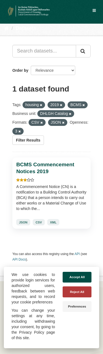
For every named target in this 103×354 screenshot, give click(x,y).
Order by (20, 70)
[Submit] (83, 51)
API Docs (19, 259)
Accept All (77, 277)
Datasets (26, 28)
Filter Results (28, 140)
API (77, 254)
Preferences (77, 306)
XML (53, 222)
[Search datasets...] (44, 51)
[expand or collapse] (94, 10)
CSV (38, 222)
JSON (23, 222)
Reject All (77, 292)
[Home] (6, 28)
